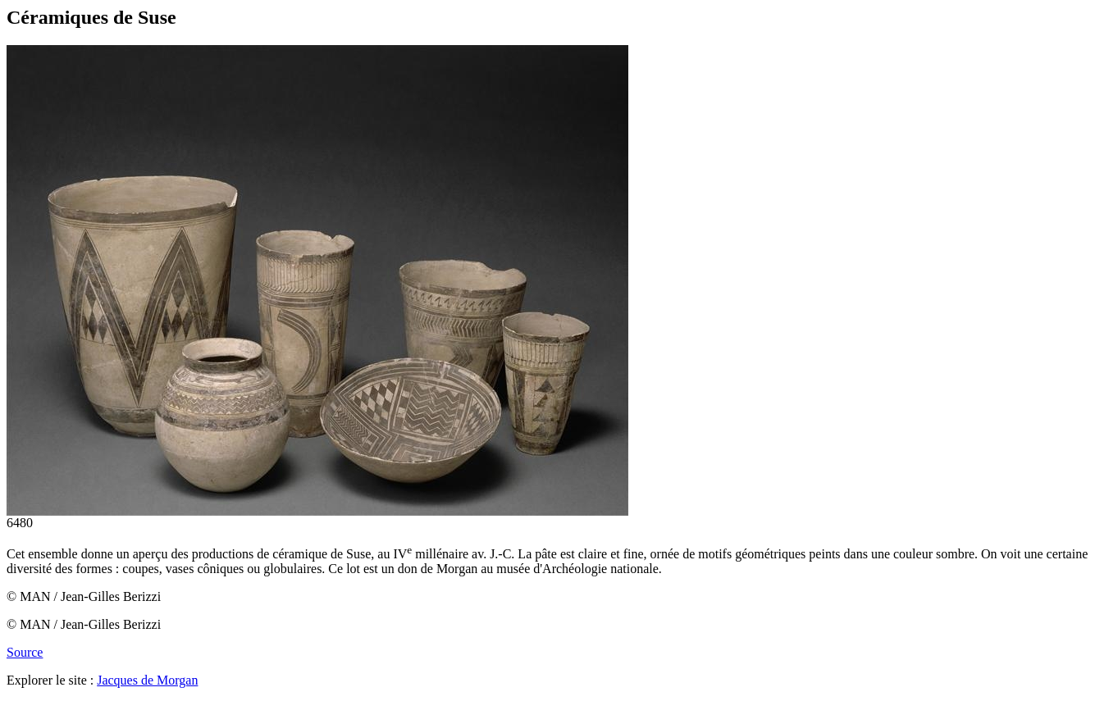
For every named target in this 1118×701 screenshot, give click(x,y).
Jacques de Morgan (147, 680)
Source (25, 652)
